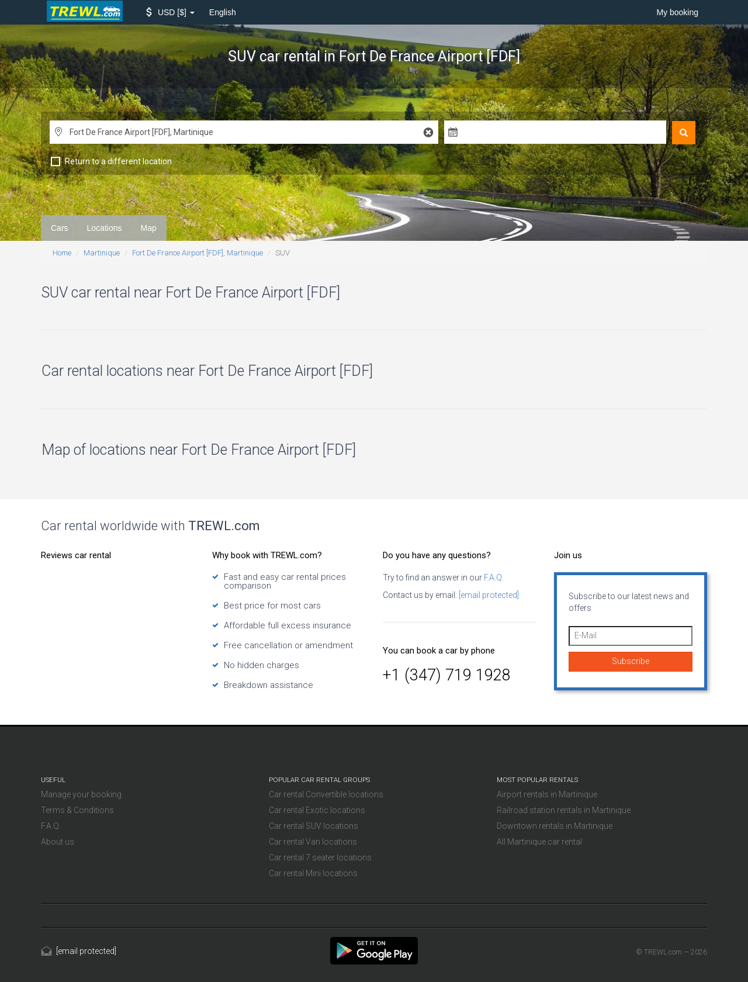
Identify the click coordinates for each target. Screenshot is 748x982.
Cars (59, 228)
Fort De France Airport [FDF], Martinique (197, 252)
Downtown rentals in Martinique (554, 826)
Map (149, 228)
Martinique (102, 252)
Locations (104, 228)
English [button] (222, 12)
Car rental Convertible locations (326, 794)
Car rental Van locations (313, 841)
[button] (170, 12)
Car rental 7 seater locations (320, 857)
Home (62, 252)
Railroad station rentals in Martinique (564, 810)
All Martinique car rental (539, 841)
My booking (677, 12)
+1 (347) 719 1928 (447, 675)
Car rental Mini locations (313, 873)
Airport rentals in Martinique (547, 794)
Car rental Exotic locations (317, 810)
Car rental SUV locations (313, 826)
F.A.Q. (493, 577)
